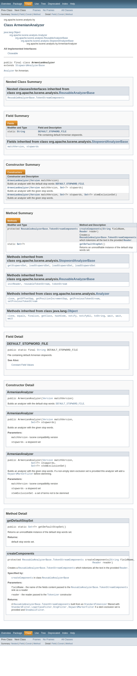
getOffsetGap (25, 305)
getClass (46, 323)
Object (73, 318)
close (11, 305)
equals (21, 323)
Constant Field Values (22, 373)
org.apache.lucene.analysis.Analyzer (28, 35)
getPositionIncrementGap (51, 305)
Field (21, 14)
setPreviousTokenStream (22, 308)
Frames (37, 10)
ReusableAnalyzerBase (76, 94)
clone (11, 323)
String (21, 133)
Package (17, 3)
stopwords (33, 149)
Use (37, 3)
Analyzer (102, 300)
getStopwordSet (17, 271)
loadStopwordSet (39, 271)
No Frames (48, 10)
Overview (6, 3)
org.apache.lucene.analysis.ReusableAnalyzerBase (41, 38)
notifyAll (85, 323)
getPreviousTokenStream (84, 305)
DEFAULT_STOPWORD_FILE (52, 133)
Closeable (13, 53)
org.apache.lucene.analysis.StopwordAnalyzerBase (47, 41)
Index (65, 3)
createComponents (90, 233)
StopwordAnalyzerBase (30, 66)
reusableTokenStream (36, 290)
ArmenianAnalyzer (18, 183)
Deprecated (54, 3)
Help (72, 3)
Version (35, 183)
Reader (84, 236)
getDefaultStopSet (91, 249)
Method (36, 14)
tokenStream (59, 290)
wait (110, 323)
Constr (29, 14)
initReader (14, 290)
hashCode (60, 323)
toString (99, 323)
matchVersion (16, 149)
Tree (43, 3)
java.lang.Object (12, 32)
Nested (14, 14)
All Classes (67, 10)
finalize (33, 323)
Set (62, 191)
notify (72, 323)
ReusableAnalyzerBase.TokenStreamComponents (36, 99)
